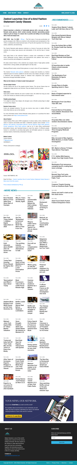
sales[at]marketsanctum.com (12, 455)
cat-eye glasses (32, 124)
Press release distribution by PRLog (13, 184)
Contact (71, 463)
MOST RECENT (12, 13)
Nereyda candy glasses (17, 72)
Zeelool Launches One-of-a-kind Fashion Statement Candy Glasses (31, 179)
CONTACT (26, 13)
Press (19, 13)
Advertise (64, 463)
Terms (48, 463)
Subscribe (61, 442)
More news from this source (11, 181)
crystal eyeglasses (9, 126)
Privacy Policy (55, 463)
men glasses (12, 124)
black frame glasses (43, 124)
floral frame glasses (20, 126)
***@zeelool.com (8, 140)
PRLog (22, 39)
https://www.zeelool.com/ (21, 115)
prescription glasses (22, 124)
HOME (4, 13)
